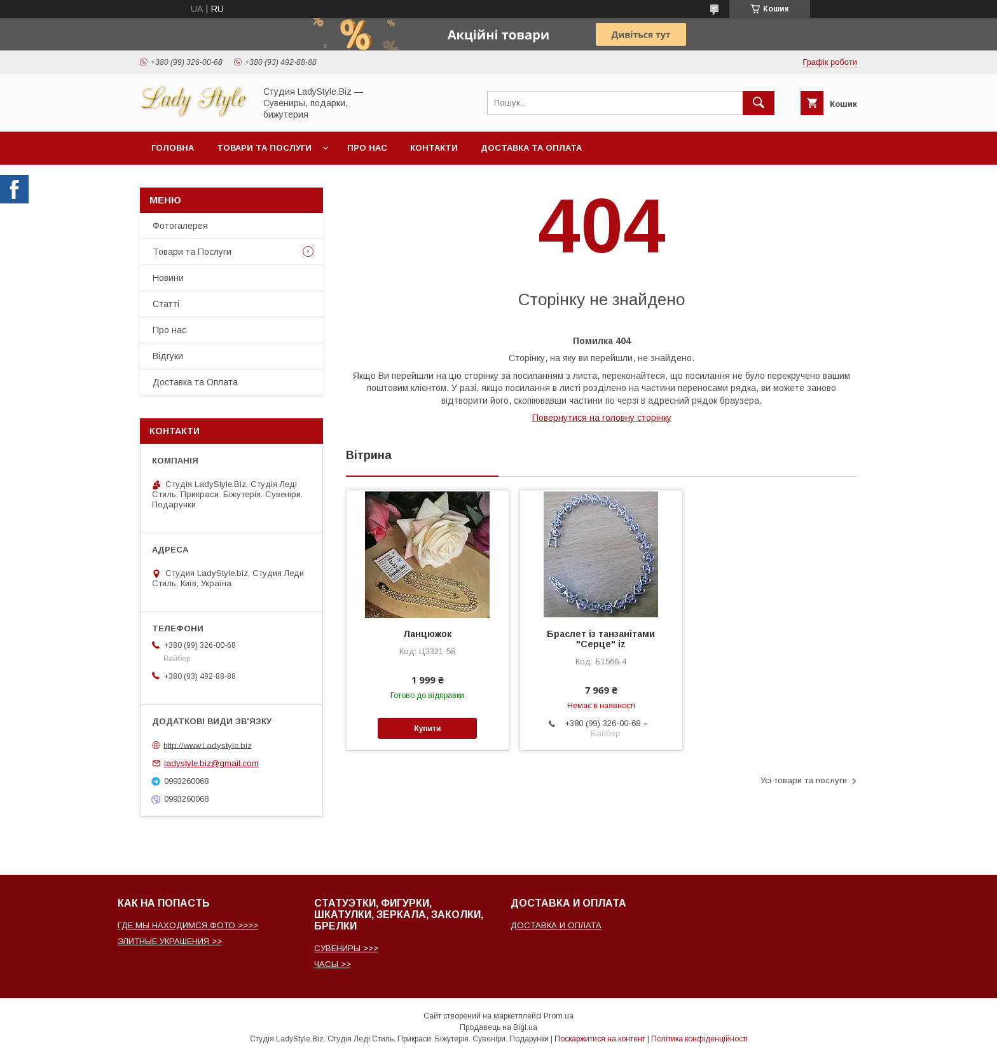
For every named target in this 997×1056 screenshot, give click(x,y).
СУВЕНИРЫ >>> (346, 948)
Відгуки (168, 356)
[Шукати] (758, 103)
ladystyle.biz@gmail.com (211, 763)
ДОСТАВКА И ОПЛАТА (556, 925)
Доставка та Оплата (531, 148)
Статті (166, 304)
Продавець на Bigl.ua (498, 1027)
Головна (172, 148)
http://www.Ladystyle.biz (207, 745)
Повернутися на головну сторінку (601, 418)
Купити (427, 728)
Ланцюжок (427, 634)
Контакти (434, 148)
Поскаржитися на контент (599, 1038)
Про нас (367, 148)
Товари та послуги (264, 148)
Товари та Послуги (192, 252)
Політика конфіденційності (699, 1038)
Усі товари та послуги (803, 780)
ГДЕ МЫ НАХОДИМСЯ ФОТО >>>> (188, 925)
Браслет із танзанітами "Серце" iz (601, 639)
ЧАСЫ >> (332, 964)
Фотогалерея (180, 226)
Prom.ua (559, 1015)
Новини (168, 278)
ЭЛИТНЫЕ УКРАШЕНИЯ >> (170, 941)
